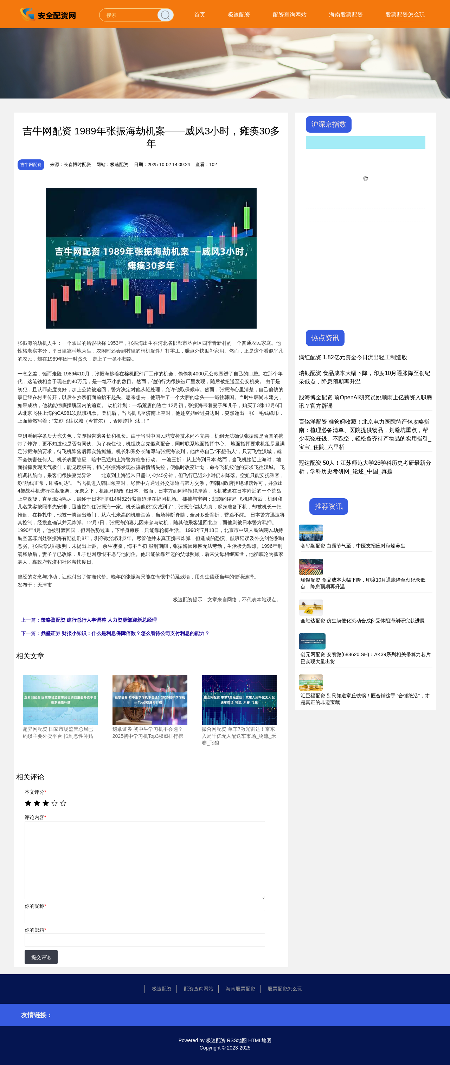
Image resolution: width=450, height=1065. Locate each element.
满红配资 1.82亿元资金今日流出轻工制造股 (353, 357)
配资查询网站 (290, 15)
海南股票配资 (346, 15)
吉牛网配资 (30, 164)
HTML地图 (259, 1040)
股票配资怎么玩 (405, 15)
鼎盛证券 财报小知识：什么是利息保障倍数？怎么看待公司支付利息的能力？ (125, 633)
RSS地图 (237, 1040)
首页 (199, 15)
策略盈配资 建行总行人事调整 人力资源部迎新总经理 (99, 620)
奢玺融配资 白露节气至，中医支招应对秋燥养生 (353, 546)
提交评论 (41, 957)
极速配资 (239, 15)
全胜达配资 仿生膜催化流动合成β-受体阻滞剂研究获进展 (363, 620)
